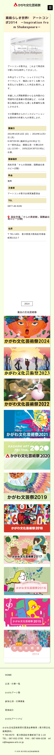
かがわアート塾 (12, 692)
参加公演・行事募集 (15, 701)
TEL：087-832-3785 (13, 738)
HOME (8, 675)
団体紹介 (9, 710)
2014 (27, 304)
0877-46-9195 (15, 206)
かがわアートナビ (13, 719)
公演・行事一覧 (12, 684)
